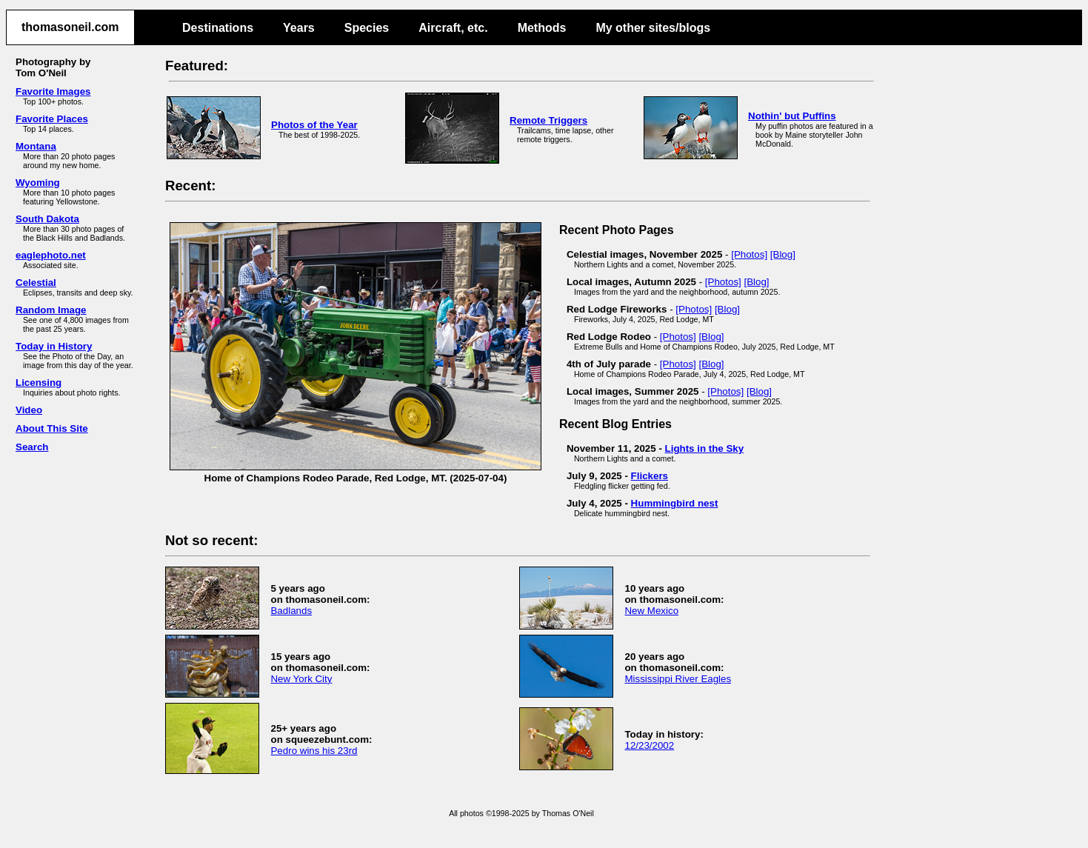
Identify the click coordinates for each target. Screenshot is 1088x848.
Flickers (649, 475)
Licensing (38, 382)
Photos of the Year (314, 124)
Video (29, 409)
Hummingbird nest (674, 503)
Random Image (51, 310)
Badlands (291, 610)
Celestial (36, 282)
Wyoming (38, 182)
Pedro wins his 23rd (313, 750)
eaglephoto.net (51, 255)
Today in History (54, 346)
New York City (301, 678)
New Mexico (651, 610)
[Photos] (749, 254)
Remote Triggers (548, 120)
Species (366, 27)
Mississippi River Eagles (677, 678)
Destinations (217, 27)
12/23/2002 (649, 745)
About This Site (52, 428)
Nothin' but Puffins (792, 115)
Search (32, 447)
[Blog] (782, 254)
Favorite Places (52, 118)
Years (299, 27)
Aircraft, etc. (452, 27)
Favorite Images (53, 91)
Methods (542, 27)
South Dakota (47, 218)
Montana (36, 146)
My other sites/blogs (652, 27)
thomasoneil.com (70, 27)
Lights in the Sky (704, 448)
